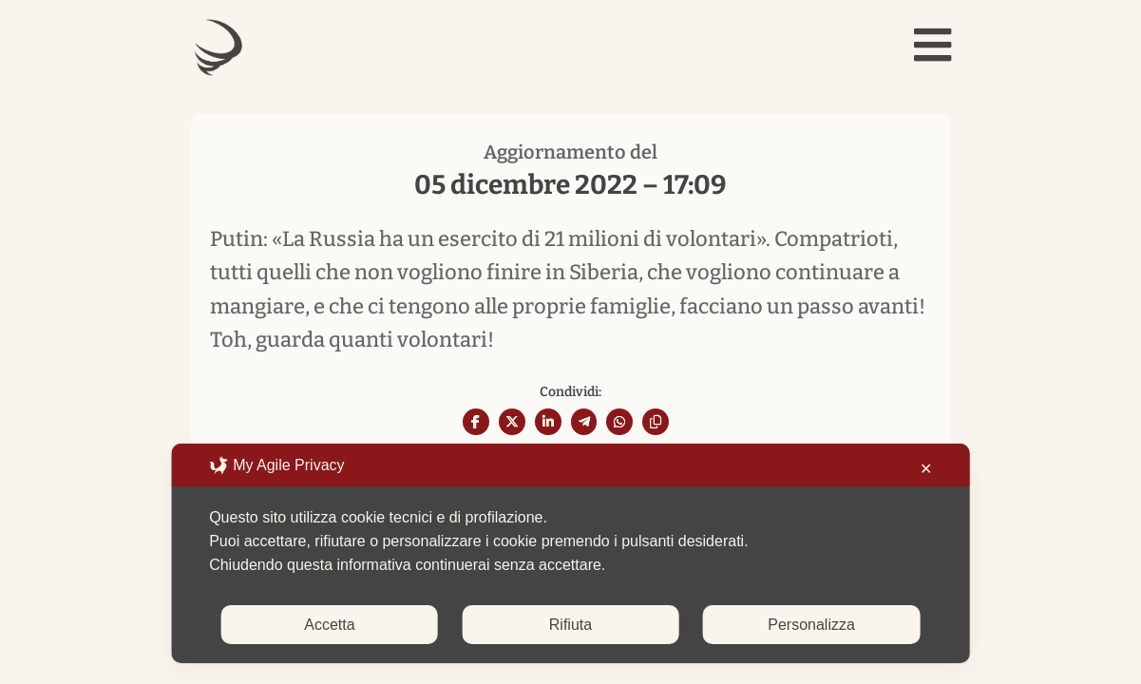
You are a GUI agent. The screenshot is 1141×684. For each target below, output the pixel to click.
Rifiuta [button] (570, 625)
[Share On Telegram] (584, 421)
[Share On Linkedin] (548, 421)
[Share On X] (512, 421)
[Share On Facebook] (476, 421)
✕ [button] (926, 469)
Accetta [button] (329, 625)
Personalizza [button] (811, 625)
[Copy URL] (655, 421)
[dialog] (570, 553)
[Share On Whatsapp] (619, 421)
